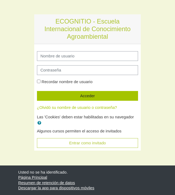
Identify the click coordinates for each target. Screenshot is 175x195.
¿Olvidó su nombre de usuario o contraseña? (77, 107)
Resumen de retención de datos (46, 183)
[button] (40, 123)
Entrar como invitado (87, 143)
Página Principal (32, 177)
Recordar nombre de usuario (67, 82)
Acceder (87, 96)
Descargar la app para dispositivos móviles (56, 188)
